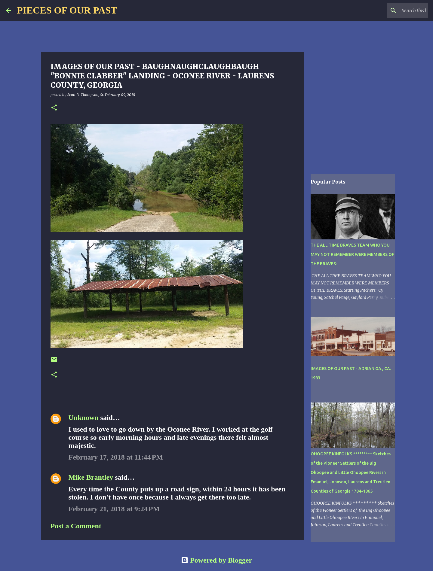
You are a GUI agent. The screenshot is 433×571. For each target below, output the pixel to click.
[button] (54, 108)
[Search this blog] (396, 10)
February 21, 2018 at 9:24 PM (114, 509)
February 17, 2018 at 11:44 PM (116, 457)
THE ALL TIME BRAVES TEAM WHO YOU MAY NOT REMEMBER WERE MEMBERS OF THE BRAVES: (352, 254)
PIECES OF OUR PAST (67, 10)
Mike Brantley (91, 477)
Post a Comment (76, 526)
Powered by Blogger (216, 560)
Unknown (84, 417)
